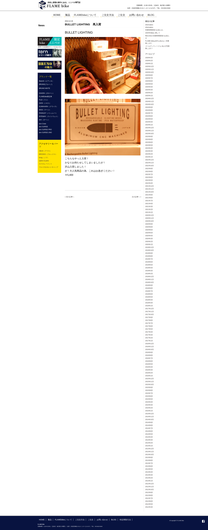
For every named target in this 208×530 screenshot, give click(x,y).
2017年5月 (149, 329)
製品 (50, 520)
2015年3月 (149, 405)
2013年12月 (149, 449)
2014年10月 (149, 419)
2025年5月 (149, 84)
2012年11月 (149, 487)
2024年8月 (149, 110)
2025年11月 (149, 69)
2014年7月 (149, 428)
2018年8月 (149, 288)
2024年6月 (149, 116)
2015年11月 (149, 382)
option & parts (44, 161)
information (149, 25)
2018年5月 (149, 297)
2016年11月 (149, 346)
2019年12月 (149, 247)
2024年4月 (149, 122)
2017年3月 (149, 335)
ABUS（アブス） (45, 151)
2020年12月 (149, 215)
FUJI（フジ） (44, 100)
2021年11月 (149, 189)
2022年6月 (149, 177)
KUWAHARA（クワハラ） (48, 106)
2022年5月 (149, 180)
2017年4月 (149, 332)
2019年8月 (149, 256)
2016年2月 (149, 373)
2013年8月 (149, 460)
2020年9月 (149, 224)
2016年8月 (149, 355)
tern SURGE (43, 127)
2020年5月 (149, 233)
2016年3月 (149, 370)
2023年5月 (149, 145)
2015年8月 (149, 390)
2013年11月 (149, 452)
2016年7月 (149, 358)
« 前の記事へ (69, 197)
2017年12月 (149, 309)
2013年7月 (149, 463)
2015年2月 (149, 408)
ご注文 (90, 520)
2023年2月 (149, 154)
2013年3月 (149, 475)
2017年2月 (149, 338)
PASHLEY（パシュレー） (48, 113)
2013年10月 (149, 454)
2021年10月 (149, 192)
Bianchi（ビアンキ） (46, 81)
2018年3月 (149, 303)
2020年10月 (149, 221)
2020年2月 (149, 241)
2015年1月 (149, 411)
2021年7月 (149, 201)
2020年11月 (149, 218)
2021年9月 (149, 195)
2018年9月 (149, 285)
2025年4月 (149, 87)
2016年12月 (149, 344)
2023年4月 (149, 148)
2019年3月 (149, 271)
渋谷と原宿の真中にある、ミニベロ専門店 (64, 2)
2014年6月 (149, 431)
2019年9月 (149, 253)
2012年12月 (149, 484)
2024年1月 (149, 125)
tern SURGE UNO (45, 132)
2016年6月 (149, 361)
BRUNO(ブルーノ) (45, 84)
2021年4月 (149, 204)
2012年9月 (149, 492)
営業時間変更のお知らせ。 (154, 30)
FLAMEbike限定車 (45, 96)
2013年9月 (149, 457)
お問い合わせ (102, 520)
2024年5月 (149, 119)
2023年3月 (149, 151)
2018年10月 (149, 282)
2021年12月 (149, 186)
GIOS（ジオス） (45, 103)
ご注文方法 (79, 520)
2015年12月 (149, 379)
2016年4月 (149, 367)
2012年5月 (149, 504)
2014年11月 (149, 417)
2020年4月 (149, 236)
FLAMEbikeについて (63, 520)
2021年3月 (149, 206)
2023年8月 (149, 139)
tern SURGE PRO (45, 130)
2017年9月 (149, 317)
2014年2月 (149, 443)
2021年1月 (149, 212)
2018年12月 (149, 276)
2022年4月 (149, 183)
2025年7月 (149, 78)
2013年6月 (149, 466)
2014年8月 (149, 425)
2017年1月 (149, 341)
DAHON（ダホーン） (46, 93)
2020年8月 (149, 227)
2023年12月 (149, 128)
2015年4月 (149, 402)
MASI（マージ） (45, 110)
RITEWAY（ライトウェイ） (49, 116)
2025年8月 (149, 75)
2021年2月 (149, 209)
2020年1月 (149, 244)
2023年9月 (149, 136)
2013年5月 (149, 469)
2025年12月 (149, 66)
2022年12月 (149, 160)
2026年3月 (149, 58)
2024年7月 (149, 113)
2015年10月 (149, 384)
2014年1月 (149, 446)
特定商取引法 (125, 520)
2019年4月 (149, 268)
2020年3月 (149, 239)
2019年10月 (149, 250)
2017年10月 (149, 314)
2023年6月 (149, 142)
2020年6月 (149, 230)
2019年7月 (149, 259)
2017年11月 (149, 311)
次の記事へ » (136, 197)
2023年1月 (149, 157)
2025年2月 (149, 93)
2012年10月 (149, 489)
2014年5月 (149, 434)
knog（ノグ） (44, 157)
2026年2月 (149, 61)
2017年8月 (149, 320)
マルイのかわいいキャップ (48, 167)
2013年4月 (149, 472)
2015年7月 (149, 393)
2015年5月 (149, 399)
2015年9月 (149, 387)
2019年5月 (149, 265)
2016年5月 (149, 364)
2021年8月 (149, 198)
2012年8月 (149, 495)
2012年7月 (149, 498)
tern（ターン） (44, 120)
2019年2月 (149, 274)
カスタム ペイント (45, 164)
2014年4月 (149, 437)
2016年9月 (149, 352)
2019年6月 (149, 262)
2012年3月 (149, 507)
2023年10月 (149, 133)
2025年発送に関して (152, 33)
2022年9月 (149, 169)
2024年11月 (149, 101)
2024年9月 (149, 107)
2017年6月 (149, 326)
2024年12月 (149, 98)
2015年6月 (149, 396)
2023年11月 (149, 131)
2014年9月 (149, 422)
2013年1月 (149, 481)
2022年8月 (149, 171)
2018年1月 (149, 306)
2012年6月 (149, 501)
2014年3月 (149, 440)
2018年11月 (149, 279)
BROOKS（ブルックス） (48, 154)
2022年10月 (149, 166)
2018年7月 (149, 291)
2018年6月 (149, 294)
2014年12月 (149, 414)
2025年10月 (149, 72)
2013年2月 (149, 478)
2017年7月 (149, 323)
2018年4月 (149, 300)
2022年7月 (149, 174)
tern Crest (42, 124)
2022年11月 (149, 163)
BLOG (113, 520)
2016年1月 (149, 376)
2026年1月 (149, 63)
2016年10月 (149, 349)
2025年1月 (149, 96)
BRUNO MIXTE (44, 88)
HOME (42, 520)
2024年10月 (149, 104)
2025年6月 (149, 81)
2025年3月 (149, 90)
